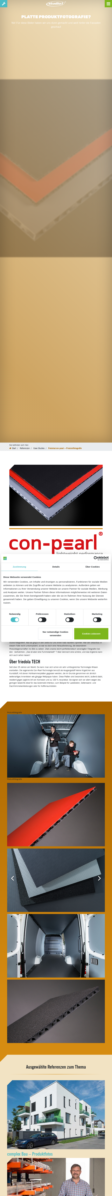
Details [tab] (56, 566)
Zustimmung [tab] (19, 566)
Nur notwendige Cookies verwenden (55, 634)
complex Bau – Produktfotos (30, 1154)
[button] (12, 878)
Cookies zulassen (91, 633)
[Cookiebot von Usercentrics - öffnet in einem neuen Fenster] (96, 558)
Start (14, 448)
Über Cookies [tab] (92, 566)
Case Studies (38, 448)
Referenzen (25, 448)
